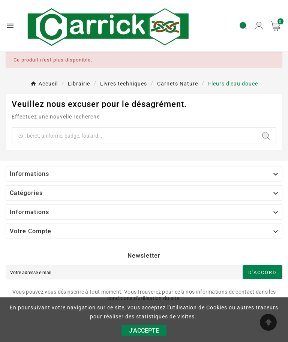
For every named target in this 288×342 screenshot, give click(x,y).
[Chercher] (134, 136)
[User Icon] (259, 26)
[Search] (266, 136)
